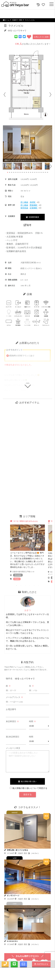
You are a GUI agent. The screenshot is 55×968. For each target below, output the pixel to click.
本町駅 (33, 202)
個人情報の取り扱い (27, 781)
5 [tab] (34, 585)
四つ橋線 (24, 202)
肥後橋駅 (34, 205)
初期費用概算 (32, 217)
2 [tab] (21, 585)
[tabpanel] (27, 550)
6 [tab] (38, 585)
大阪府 (14, 20)
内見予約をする (41, 964)
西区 (20, 20)
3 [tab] (25, 585)
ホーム (6, 20)
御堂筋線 (24, 208)
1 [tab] (16, 585)
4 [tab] (29, 585)
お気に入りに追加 (41, 37)
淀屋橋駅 (34, 208)
